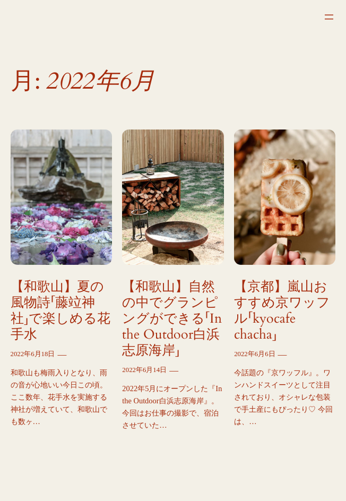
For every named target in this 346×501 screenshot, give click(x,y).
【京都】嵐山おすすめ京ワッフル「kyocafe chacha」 (282, 310)
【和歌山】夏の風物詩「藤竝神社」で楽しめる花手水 (60, 310)
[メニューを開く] (329, 17)
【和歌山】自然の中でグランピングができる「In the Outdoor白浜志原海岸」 (172, 318)
